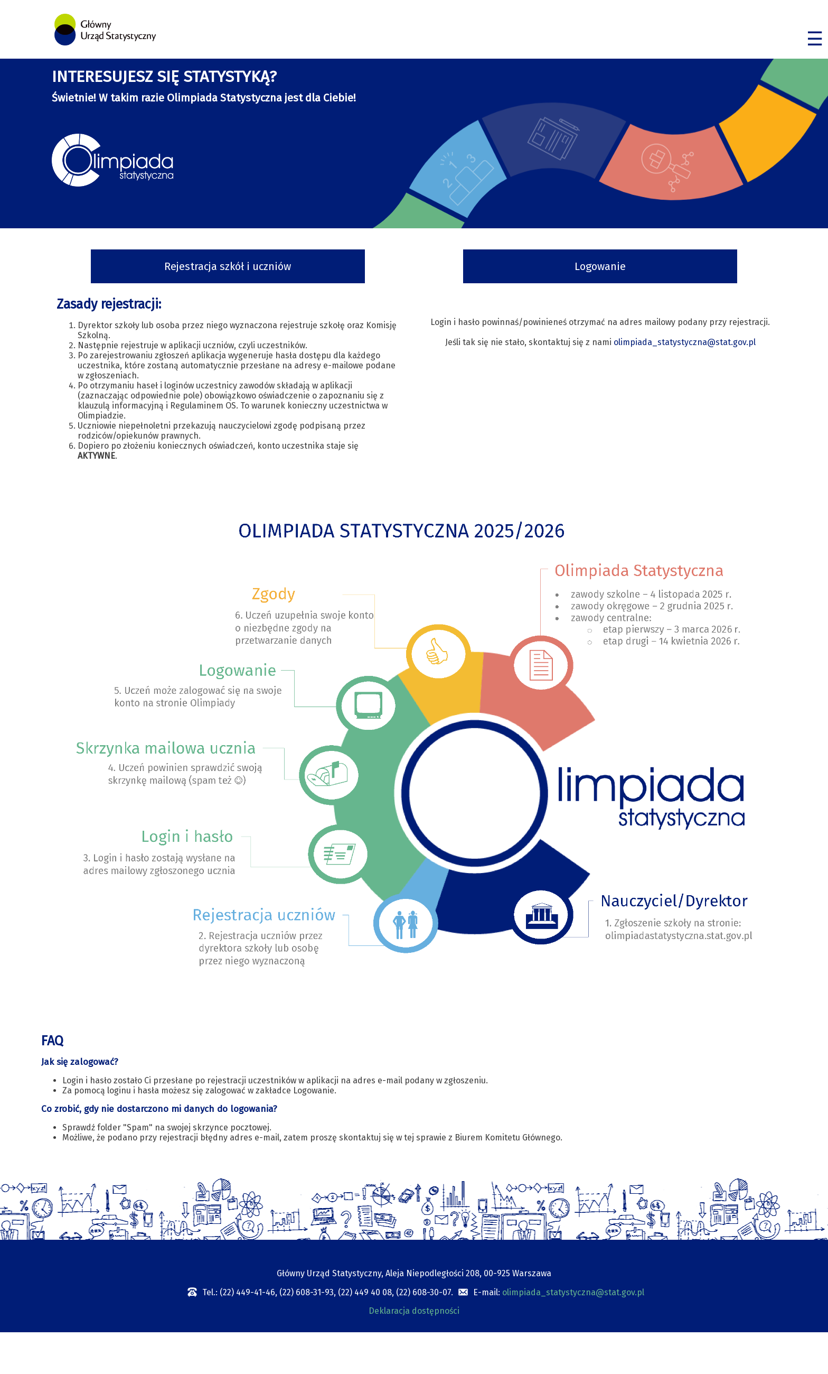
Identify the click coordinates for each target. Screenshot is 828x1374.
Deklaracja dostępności (414, 1311)
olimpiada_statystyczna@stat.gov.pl (685, 342)
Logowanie (600, 266)
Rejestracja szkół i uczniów (227, 266)
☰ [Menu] (814, 39)
